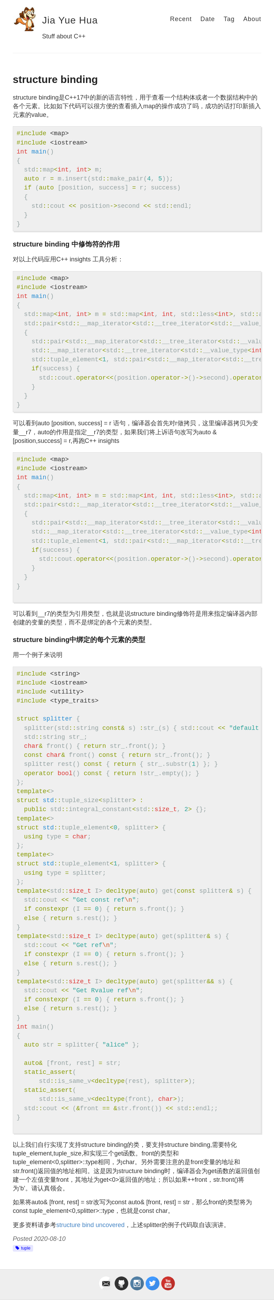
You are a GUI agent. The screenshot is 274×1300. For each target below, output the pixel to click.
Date (207, 19)
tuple (25, 1248)
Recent (181, 19)
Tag (229, 19)
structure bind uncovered (90, 1225)
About (252, 19)
